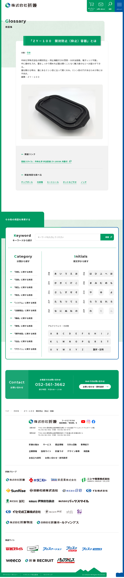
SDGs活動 (72, 444)
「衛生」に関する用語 (22, 287)
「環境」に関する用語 (22, 326)
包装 (29, 52)
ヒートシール (53, 182)
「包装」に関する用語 (22, 279)
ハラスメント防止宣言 (30, 574)
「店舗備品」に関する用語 (24, 310)
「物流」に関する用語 (22, 295)
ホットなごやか (70, 182)
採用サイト (46, 451)
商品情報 (59, 444)
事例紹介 (85, 444)
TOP (7, 411)
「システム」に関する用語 (24, 302)
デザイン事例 (73, 451)
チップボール (27, 182)
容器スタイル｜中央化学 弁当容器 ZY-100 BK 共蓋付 (44, 161)
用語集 (16, 411)
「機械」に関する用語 (22, 318)
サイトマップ (48, 574)
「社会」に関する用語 (22, 341)
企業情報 (33, 451)
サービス (47, 444)
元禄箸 (40, 182)
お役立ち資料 (35, 457)
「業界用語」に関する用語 (24, 333)
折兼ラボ (59, 451)
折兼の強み (34, 444)
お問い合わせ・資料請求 (93, 386)
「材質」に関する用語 (22, 272)
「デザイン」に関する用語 (24, 349)
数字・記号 (98, 349)
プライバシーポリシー (10, 574)
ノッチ (84, 182)
